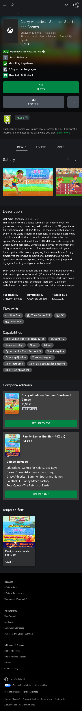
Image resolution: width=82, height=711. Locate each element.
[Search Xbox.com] (13, 5)
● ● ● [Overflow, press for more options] (73, 102)
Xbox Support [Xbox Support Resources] (10, 616)
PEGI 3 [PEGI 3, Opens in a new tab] (22, 117)
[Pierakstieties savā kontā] (76, 5)
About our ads (10, 704)
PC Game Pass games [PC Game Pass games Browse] (14, 593)
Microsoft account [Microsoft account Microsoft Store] (12, 651)
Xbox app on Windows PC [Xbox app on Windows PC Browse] (15, 599)
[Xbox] (9, 13)
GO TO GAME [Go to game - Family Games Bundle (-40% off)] (41, 494)
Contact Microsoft (12, 699)
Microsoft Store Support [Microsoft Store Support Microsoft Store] (15, 656)
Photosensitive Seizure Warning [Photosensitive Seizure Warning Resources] (18, 634)
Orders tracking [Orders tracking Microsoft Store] (11, 668)
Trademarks (60, 699)
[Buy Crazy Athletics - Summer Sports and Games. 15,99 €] (41, 87)
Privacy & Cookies (31, 699)
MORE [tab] (60, 147)
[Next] (75, 159)
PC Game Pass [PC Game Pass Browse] (10, 587)
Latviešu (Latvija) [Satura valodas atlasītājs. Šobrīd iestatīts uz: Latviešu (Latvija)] (17, 679)
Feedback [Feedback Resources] (8, 622)
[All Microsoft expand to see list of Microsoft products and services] (4, 5)
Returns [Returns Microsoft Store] (7, 662)
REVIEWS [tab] (41, 147)
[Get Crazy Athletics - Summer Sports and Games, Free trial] (33, 102)
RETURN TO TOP (41, 423)
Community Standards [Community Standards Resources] (14, 628)
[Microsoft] (40, 3)
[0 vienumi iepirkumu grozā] (67, 5)
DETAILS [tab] (21, 147)
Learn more (63, 132)
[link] (19, 541)
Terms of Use (46, 699)
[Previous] (68, 159)
